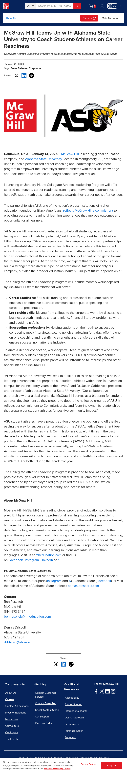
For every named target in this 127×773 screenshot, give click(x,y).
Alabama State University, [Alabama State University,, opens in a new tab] (44, 159)
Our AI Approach (74, 717)
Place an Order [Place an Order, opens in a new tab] (43, 723)
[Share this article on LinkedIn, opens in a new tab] (23, 75)
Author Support (73, 704)
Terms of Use (25, 757)
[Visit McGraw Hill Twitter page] (102, 691)
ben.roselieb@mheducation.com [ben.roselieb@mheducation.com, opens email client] (27, 616)
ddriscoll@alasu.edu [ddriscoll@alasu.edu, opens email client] (18, 642)
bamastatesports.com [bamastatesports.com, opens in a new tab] (83, 586)
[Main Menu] (110, 18)
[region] (63, 765)
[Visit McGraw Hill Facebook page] (96, 691)
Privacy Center (43, 757)
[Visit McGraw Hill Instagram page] (113, 691)
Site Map (104, 757)
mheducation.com (49, 555)
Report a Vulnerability (66, 757)
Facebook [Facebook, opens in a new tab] (15, 560)
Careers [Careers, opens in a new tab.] (89, 18)
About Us (11, 18)
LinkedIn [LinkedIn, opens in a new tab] (47, 560)
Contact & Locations (16, 706)
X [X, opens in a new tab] (59, 560)
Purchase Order (74, 731)
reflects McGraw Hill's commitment (88, 210)
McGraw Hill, (70, 154)
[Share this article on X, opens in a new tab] (16, 75)
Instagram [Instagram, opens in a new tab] (31, 560)
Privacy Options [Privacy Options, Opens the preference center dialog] (88, 764)
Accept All (111, 766)
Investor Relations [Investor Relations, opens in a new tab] (15, 712)
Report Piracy (89, 757)
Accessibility (72, 697)
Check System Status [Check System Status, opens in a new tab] (47, 710)
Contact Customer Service (45, 695)
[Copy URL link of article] (31, 75)
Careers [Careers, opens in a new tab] (9, 699)
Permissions (72, 724)
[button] (102, 6)
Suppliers (70, 737)
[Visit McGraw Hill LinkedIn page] (107, 691)
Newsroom (11, 719)
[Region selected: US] (112, 6)
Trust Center (12, 739)
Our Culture (12, 726)
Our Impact (11, 732)
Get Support (42, 716)
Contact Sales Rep (45, 703)
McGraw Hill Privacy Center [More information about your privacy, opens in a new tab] (57, 769)
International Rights (76, 711)
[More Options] (122, 6)
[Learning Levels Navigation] (14, 6)
